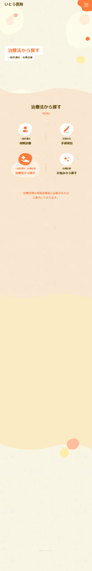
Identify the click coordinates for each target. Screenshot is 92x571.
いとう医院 (14, 4)
